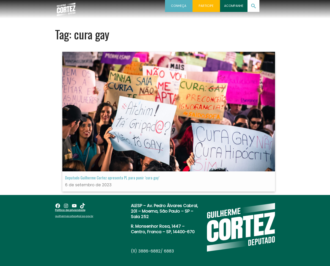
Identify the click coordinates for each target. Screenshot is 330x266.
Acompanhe (233, 6)
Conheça (178, 6)
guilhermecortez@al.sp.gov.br (74, 216)
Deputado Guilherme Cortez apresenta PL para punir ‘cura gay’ (112, 178)
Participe (206, 6)
